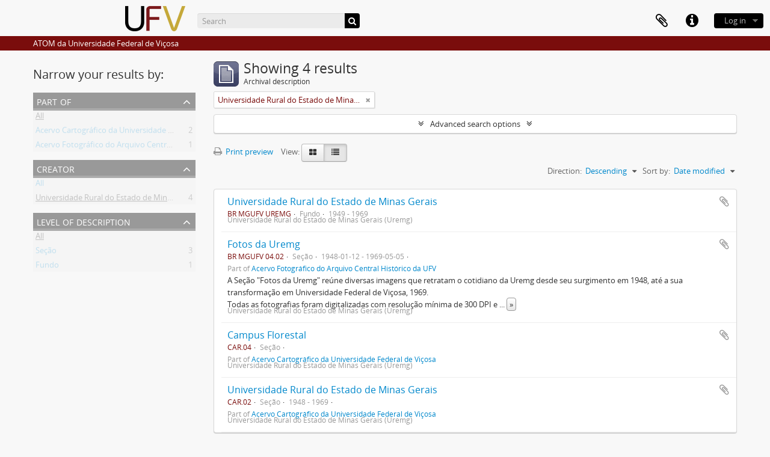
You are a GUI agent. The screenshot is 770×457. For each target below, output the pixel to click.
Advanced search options (475, 123)
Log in (735, 20)
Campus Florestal (266, 335)
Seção (46, 252)
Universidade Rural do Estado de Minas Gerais (332, 201)
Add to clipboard (724, 201)
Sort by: (656, 170)
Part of (54, 101)
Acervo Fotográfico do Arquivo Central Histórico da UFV (134, 146)
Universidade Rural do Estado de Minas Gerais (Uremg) (132, 199)
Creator (56, 168)
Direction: (564, 170)
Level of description (84, 221)
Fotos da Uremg (263, 244)
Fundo (47, 267)
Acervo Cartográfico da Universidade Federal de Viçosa (132, 132)
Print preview (243, 151)
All (39, 117)
